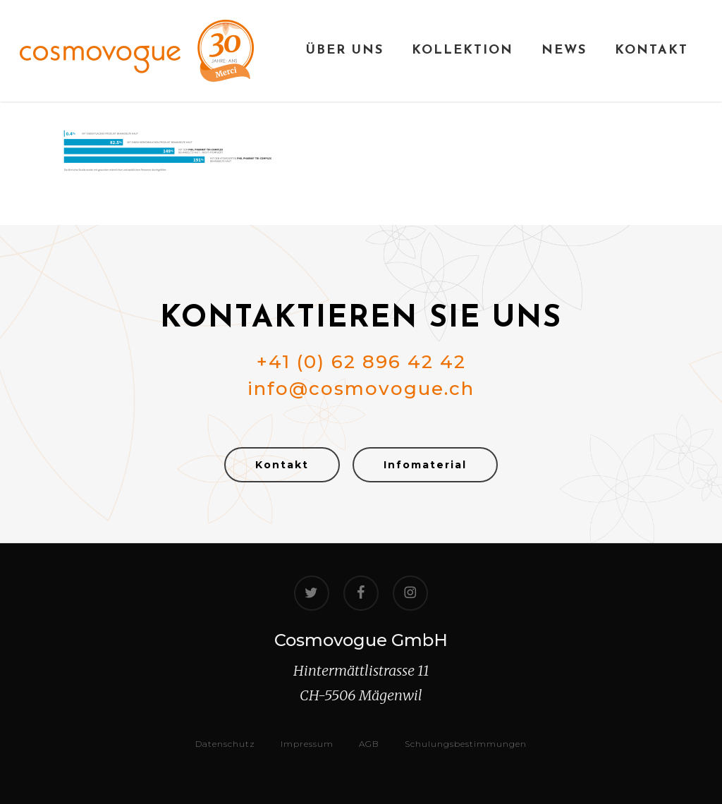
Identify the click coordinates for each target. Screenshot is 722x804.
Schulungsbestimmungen (466, 743)
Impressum (307, 743)
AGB (369, 743)
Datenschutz (225, 743)
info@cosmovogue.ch (361, 388)
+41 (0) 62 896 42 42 (361, 362)
